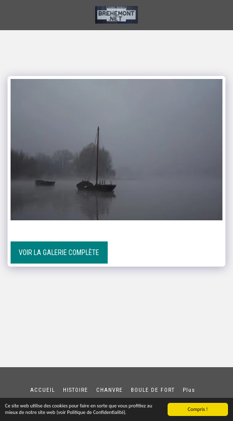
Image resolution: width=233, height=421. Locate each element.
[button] (11, 14)
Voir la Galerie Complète (59, 252)
